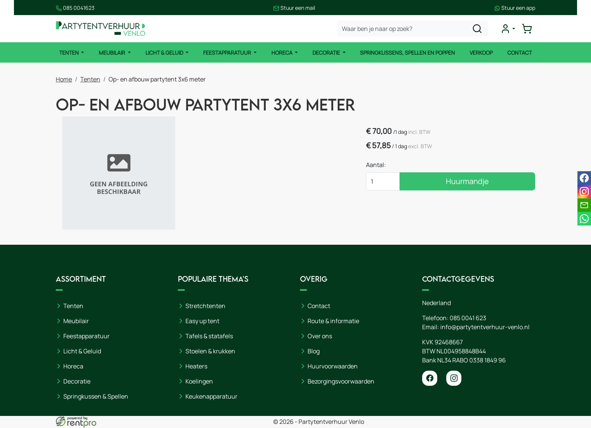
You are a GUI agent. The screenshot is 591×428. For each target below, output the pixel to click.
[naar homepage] (101, 29)
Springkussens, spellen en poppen (407, 52)
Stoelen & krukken (210, 351)
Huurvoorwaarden (333, 366)
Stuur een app (514, 7)
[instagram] (453, 378)
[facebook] (429, 378)
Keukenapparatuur (211, 397)
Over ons (320, 336)
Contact (520, 52)
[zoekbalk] (413, 29)
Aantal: (391, 165)
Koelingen (199, 381)
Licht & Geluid (164, 52)
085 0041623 (75, 7)
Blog (314, 351)
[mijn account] (508, 28)
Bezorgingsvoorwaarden (341, 381)
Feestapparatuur (227, 52)
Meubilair (112, 52)
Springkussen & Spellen (95, 397)
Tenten (69, 52)
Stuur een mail (294, 7)
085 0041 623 (468, 318)
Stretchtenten (205, 306)
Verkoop (481, 52)
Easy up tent (202, 321)
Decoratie (326, 52)
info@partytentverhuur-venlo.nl (485, 327)
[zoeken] (477, 29)
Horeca (282, 52)
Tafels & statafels (209, 336)
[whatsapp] (584, 219)
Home (64, 79)
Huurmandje (475, 181)
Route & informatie (333, 321)
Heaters (196, 366)
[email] (584, 205)
